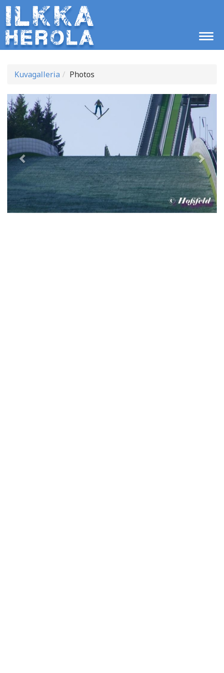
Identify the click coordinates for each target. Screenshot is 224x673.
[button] (23, 153)
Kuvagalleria (37, 74)
